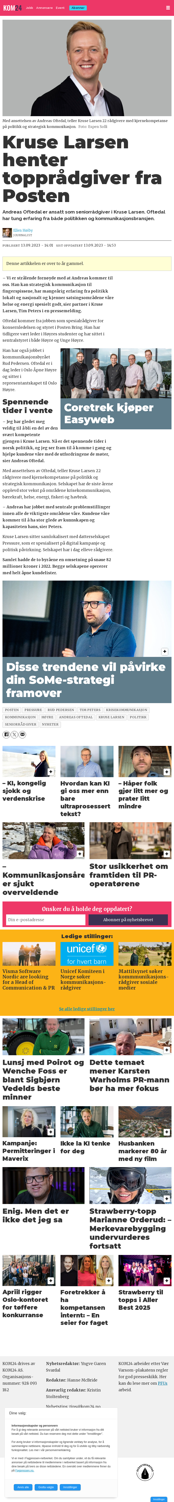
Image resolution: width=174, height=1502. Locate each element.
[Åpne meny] (168, 8)
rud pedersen (61, 710)
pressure (33, 710)
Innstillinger (159, 1499)
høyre (47, 717)
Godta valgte (46, 1487)
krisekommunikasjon (126, 710)
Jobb (29, 8)
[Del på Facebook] (6, 734)
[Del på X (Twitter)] (14, 734)
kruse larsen (111, 717)
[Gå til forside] (13, 8)
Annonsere (44, 8)
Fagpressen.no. (24, 1470)
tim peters (90, 710)
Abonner (78, 8)
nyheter (50, 724)
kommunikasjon (20, 717)
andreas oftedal (76, 717)
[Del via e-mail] (22, 734)
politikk (138, 717)
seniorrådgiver (20, 724)
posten (12, 710)
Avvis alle (23, 1487)
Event (60, 8)
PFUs (162, 1383)
